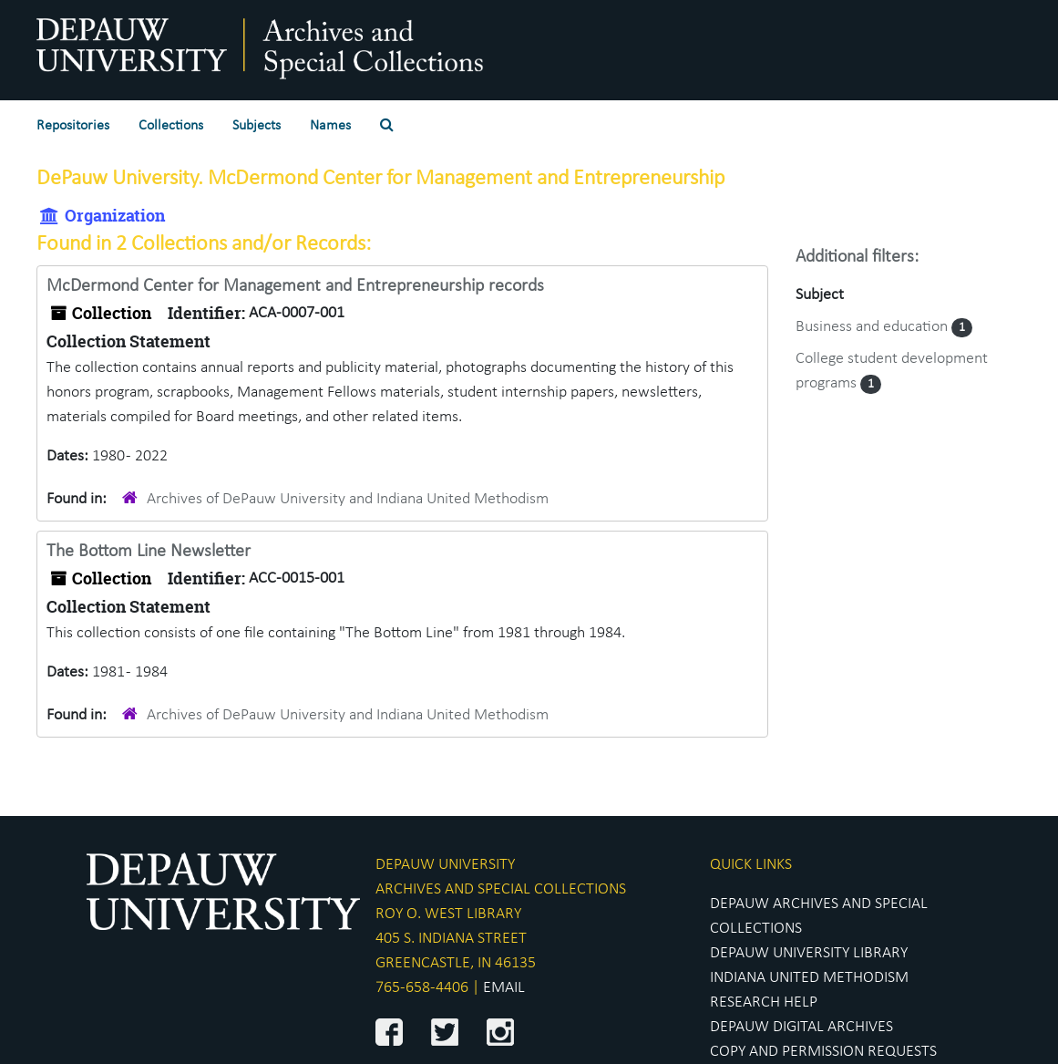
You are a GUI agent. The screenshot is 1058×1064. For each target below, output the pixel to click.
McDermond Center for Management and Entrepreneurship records (295, 286)
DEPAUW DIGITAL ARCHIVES (801, 1027)
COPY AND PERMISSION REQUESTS (823, 1051)
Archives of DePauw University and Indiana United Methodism (348, 499)
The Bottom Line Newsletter (148, 551)
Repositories (72, 126)
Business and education (873, 327)
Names (330, 126)
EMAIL (504, 988)
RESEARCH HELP (763, 1002)
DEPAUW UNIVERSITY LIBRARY (809, 953)
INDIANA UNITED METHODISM (809, 978)
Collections (171, 126)
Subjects (256, 126)
